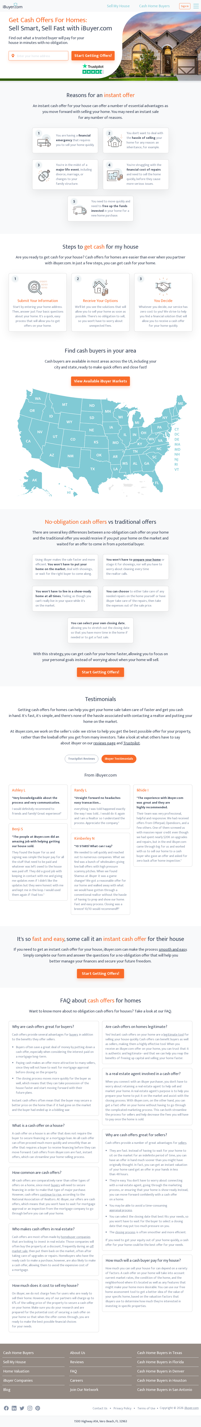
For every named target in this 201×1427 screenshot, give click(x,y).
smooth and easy (173, 949)
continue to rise (50, 1194)
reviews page (104, 743)
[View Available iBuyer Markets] (100, 443)
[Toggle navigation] (195, 6)
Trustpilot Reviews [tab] (81, 758)
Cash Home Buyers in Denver (160, 1371)
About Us (77, 1353)
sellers (182, 1143)
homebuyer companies (75, 1237)
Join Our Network (84, 1389)
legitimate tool (174, 1034)
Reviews (77, 1362)
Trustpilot (131, 743)
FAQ (73, 1371)
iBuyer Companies (18, 1380)
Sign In (185, 6)
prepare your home (147, 559)
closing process (125, 1232)
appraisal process (120, 1210)
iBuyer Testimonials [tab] (119, 758)
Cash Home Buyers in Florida (160, 1362)
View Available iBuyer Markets (100, 381)
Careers (76, 1380)
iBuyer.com (191, 1408)
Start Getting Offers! (93, 55)
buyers (73, 1034)
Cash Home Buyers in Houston (161, 1380)
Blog (6, 1389)
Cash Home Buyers (154, 6)
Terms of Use (146, 1408)
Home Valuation (16, 1371)
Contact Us (100, 1408)
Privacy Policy (122, 1408)
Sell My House (118, 6)
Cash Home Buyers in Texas (159, 1353)
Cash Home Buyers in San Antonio (164, 1389)
